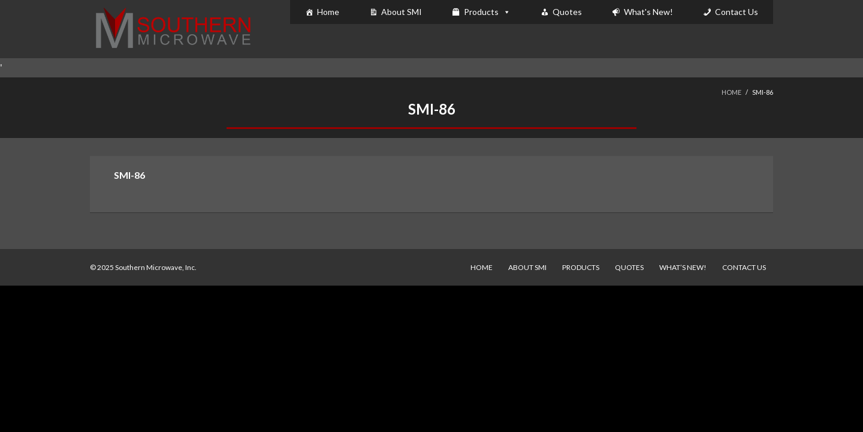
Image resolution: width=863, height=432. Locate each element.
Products (481, 12)
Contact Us (736, 12)
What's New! (648, 12)
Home (328, 12)
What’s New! (683, 267)
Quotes (567, 12)
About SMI (401, 12)
